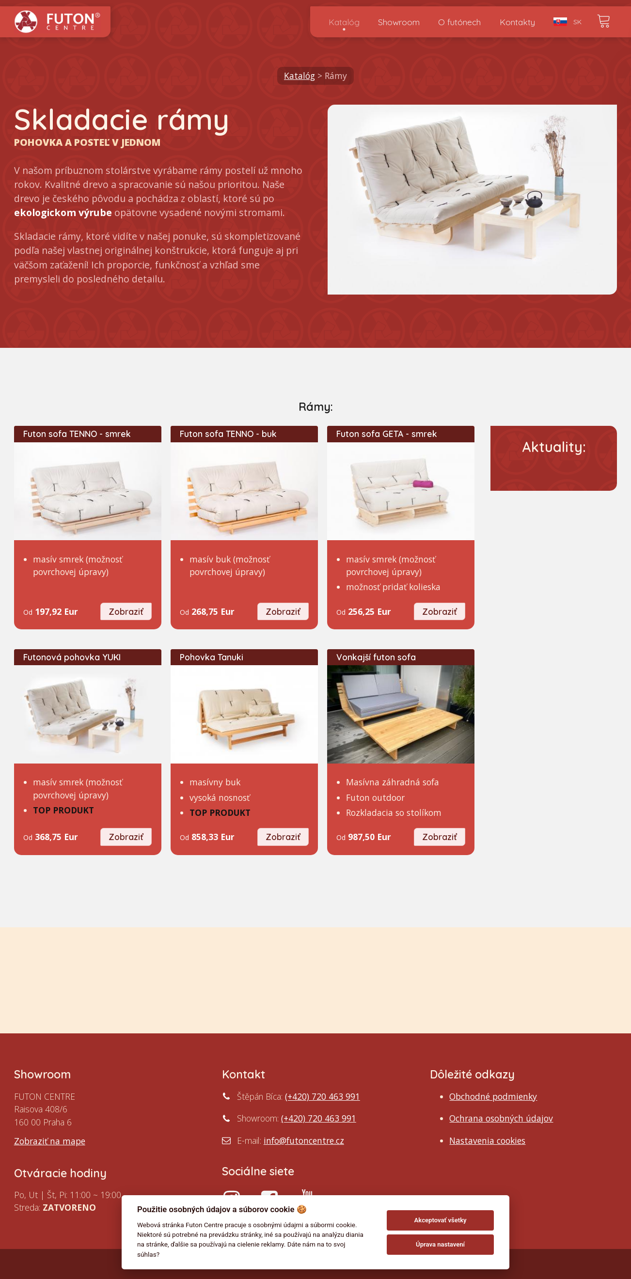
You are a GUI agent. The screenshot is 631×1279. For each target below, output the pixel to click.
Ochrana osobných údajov (501, 1118)
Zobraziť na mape (49, 1141)
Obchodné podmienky (493, 1096)
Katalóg (344, 21)
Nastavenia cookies (487, 1140)
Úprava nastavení (440, 1244)
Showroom (399, 21)
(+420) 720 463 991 (322, 1096)
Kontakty (517, 21)
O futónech (459, 21)
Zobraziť (126, 611)
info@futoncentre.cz (304, 1140)
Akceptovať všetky (440, 1220)
